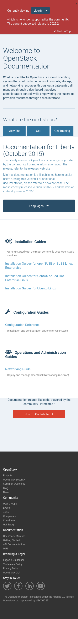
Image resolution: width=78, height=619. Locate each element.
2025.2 (50, 187)
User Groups (10, 503)
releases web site (39, 168)
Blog (5, 488)
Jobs (6, 512)
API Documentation (14, 544)
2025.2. (54, 23)
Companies (9, 516)
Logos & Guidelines (13, 560)
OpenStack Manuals (14, 536)
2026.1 (31, 191)
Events (7, 507)
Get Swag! (8, 524)
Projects (7, 475)
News (6, 492)
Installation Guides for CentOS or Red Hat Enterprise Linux (34, 278)
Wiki (5, 548)
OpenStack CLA (11, 572)
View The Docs (14, 132)
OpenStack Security (14, 479)
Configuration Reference (22, 325)
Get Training (62, 132)
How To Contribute (39, 414)
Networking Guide (18, 369)
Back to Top (62, 31)
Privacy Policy (11, 568)
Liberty (40, 10)
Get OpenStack (38, 132)
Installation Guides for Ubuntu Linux (30, 288)
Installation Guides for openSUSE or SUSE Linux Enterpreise (39, 266)
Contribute (9, 520)
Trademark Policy (12, 564)
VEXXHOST (42, 600)
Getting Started (11, 540)
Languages (39, 206)
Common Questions (14, 483)
